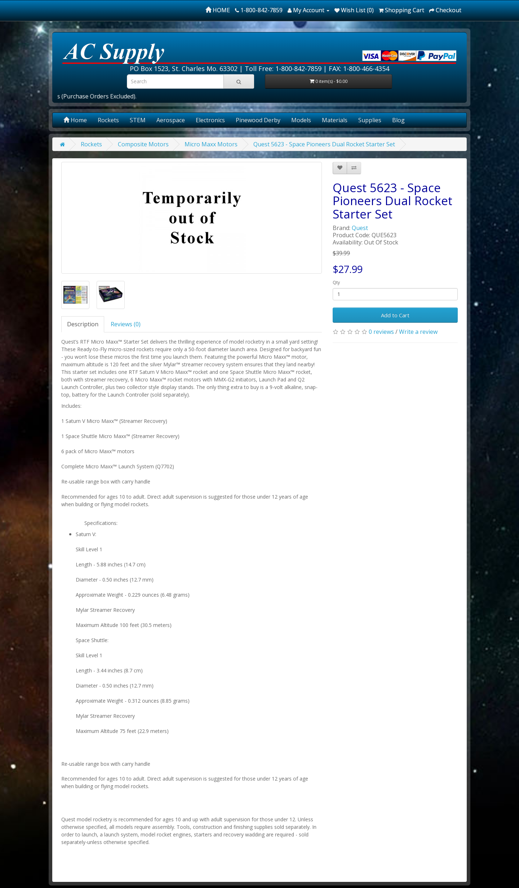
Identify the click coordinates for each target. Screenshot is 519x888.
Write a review (418, 332)
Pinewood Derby (258, 120)
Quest (360, 228)
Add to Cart (395, 315)
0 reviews (381, 332)
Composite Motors (143, 144)
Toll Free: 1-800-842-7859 (283, 68)
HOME (217, 10)
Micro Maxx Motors (211, 144)
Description (82, 324)
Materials (334, 120)
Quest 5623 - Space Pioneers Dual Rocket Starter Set (324, 144)
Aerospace (170, 120)
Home (75, 120)
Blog (398, 120)
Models (301, 120)
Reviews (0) (126, 324)
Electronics (210, 120)
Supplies (369, 120)
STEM (138, 120)
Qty (336, 282)
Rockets (108, 120)
